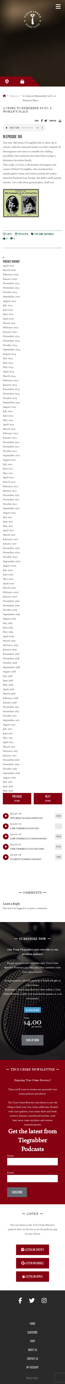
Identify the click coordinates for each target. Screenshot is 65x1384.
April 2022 (8, 477)
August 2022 (9, 460)
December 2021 (11, 495)
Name (10, 1156)
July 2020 (8, 570)
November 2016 (11, 764)
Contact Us (32, 1358)
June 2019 (8, 628)
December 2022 (11, 442)
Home (32, 1323)
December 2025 (11, 283)
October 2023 (10, 398)
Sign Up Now (32, 1040)
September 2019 (11, 614)
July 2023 (7, 411)
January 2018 (10, 703)
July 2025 (7, 305)
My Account (33, 1367)
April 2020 (8, 583)
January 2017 (9, 755)
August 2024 (9, 354)
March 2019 (9, 641)
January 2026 (10, 279)
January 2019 (10, 649)
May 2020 (8, 579)
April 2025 (8, 319)
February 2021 (10, 539)
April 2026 (8, 266)
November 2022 (11, 447)
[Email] (32, 1178)
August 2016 (9, 778)
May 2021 (8, 526)
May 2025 (8, 314)
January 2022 (10, 491)
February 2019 (10, 645)
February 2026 (10, 274)
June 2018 (8, 680)
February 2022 (10, 486)
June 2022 (8, 469)
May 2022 (8, 473)
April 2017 (8, 742)
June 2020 (8, 574)
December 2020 (11, 548)
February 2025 (10, 327)
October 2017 (10, 716)
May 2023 (8, 420)
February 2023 (10, 433)
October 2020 (10, 557)
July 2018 (7, 676)
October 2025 (10, 292)
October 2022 (10, 451)
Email (10, 1173)
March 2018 (9, 694)
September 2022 (11, 455)
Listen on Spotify (32, 1250)
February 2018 (10, 698)
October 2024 (10, 345)
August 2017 (9, 725)
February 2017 (10, 751)
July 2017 (7, 729)
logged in (22, 908)
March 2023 (9, 429)
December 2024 (11, 336)
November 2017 (11, 711)
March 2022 (9, 482)
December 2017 (11, 707)
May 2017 (8, 738)
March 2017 (9, 747)
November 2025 (11, 288)
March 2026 (9, 270)
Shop (32, 1341)
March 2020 (9, 588)
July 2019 (7, 623)
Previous (17, 799)
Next (48, 799)
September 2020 (11, 561)
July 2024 (8, 358)
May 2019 (8, 632)
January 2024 (10, 385)
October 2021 (10, 504)
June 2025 (8, 310)
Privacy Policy (32, 1378)
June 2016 (8, 786)
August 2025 (9, 301)
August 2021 (9, 513)
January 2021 (10, 544)
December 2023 (11, 389)
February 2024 (10, 380)
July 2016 (7, 782)
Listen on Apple (32, 1276)
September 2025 (11, 297)
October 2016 (10, 769)
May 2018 (8, 685)
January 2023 (10, 438)
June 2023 (8, 416)
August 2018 (9, 672)
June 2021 (8, 522)
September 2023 (11, 402)
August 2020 (9, 566)
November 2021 (11, 499)
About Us (32, 1350)
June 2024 (8, 363)
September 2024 (11, 349)
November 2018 (11, 658)
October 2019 (10, 610)
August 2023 (9, 407)
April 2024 (8, 372)
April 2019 (8, 636)
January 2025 (10, 332)
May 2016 (8, 791)
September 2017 (11, 720)
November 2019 (11, 605)
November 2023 (11, 394)
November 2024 (11, 341)
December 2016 (11, 760)
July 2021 (7, 517)
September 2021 (11, 508)
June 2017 (8, 733)
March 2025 (9, 323)
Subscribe (32, 1010)
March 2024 (9, 376)
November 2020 (11, 552)
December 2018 (11, 654)
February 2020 (11, 592)
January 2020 (10, 597)
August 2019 (9, 619)
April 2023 (8, 424)
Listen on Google (32, 1263)
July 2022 (7, 464)
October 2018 (10, 663)
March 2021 (9, 535)
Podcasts (14, 96)
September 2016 (11, 773)
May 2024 (8, 367)
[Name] (32, 1161)
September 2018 (11, 667)
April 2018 (8, 689)
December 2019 (11, 601)
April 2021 (8, 530)
